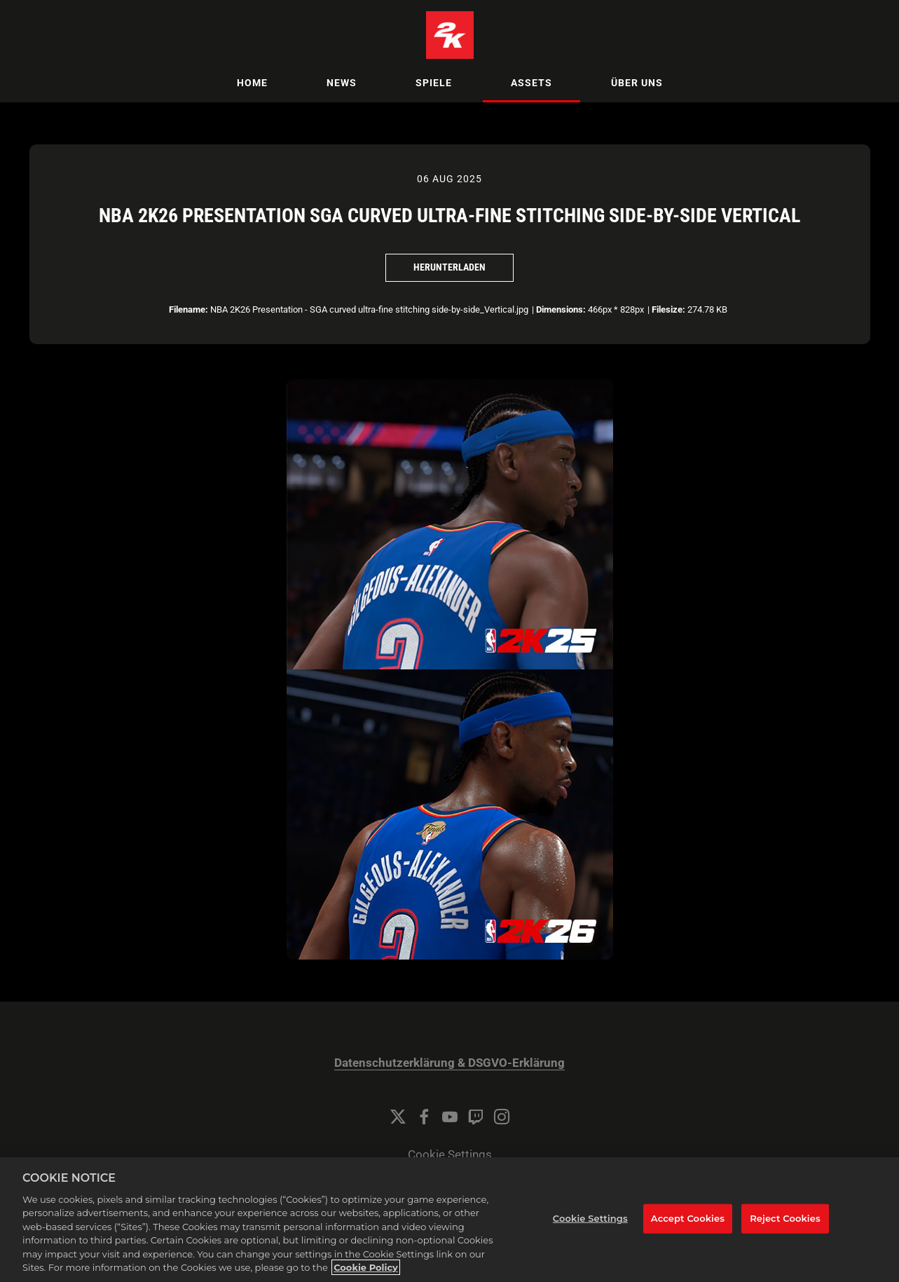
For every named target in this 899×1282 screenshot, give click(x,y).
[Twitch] (475, 1116)
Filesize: (668, 309)
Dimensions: (561, 309)
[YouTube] (450, 1116)
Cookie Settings (450, 1154)
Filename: (188, 309)
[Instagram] (501, 1116)
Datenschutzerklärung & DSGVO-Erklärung (449, 1063)
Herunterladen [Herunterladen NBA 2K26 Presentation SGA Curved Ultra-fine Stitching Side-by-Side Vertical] (449, 267)
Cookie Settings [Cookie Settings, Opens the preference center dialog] (590, 1223)
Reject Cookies (785, 1223)
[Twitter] (398, 1116)
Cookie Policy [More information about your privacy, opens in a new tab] (366, 1273)
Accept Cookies (688, 1223)
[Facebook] (424, 1116)
